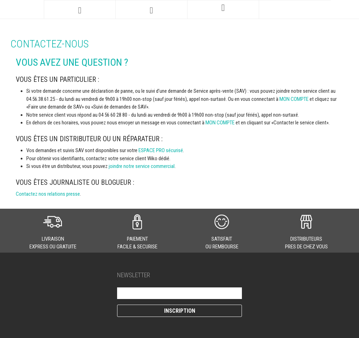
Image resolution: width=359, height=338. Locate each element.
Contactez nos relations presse (48, 194)
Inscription (179, 310)
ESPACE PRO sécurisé (160, 150)
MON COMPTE (294, 99)
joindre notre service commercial (142, 166)
